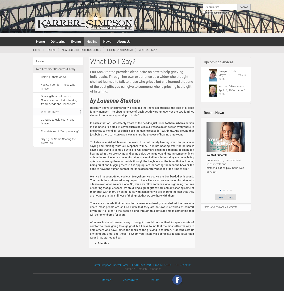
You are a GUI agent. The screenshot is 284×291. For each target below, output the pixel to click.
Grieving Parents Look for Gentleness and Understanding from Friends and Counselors (59, 100)
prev (220, 197)
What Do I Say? (50, 111)
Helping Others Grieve (120, 49)
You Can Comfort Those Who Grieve (58, 86)
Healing (92, 42)
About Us (124, 42)
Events (76, 42)
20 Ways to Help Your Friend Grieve (57, 121)
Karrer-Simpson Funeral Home (110, 265)
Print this (103, 243)
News (107, 42)
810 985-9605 (183, 265)
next (230, 197)
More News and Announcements (220, 207)
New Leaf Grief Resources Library (81, 49)
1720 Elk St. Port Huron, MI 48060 (152, 265)
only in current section (217, 12)
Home (40, 42)
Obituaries (58, 42)
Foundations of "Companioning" (60, 131)
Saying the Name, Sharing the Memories (58, 141)
